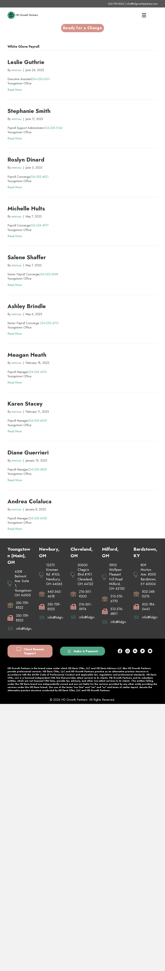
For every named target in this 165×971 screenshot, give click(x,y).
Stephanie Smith (29, 111)
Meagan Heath (27, 355)
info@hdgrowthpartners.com (142, 4)
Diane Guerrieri (28, 452)
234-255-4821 (39, 177)
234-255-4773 (49, 323)
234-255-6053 (37, 420)
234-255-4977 (39, 225)
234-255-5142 (53, 128)
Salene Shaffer (27, 257)
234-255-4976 (37, 372)
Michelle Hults (26, 208)
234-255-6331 (41, 79)
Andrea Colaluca (30, 501)
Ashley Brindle (27, 306)
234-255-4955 (37, 469)
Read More (15, 90)
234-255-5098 (48, 274)
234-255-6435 (37, 518)
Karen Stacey (25, 404)
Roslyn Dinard (26, 160)
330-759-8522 (116, 4)
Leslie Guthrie (26, 62)
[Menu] (144, 15)
